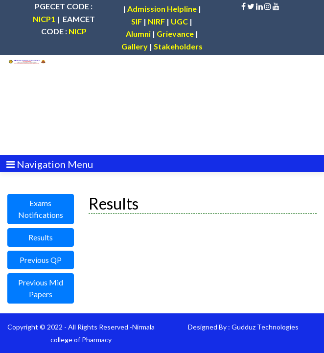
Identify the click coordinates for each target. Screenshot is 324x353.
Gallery (134, 46)
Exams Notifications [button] (40, 208)
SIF (136, 21)
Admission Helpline (162, 8)
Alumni (138, 33)
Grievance (175, 33)
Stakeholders (178, 46)
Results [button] (40, 237)
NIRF (156, 21)
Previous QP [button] (41, 259)
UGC (179, 21)
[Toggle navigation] (49, 163)
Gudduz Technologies (265, 327)
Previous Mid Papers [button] (40, 288)
